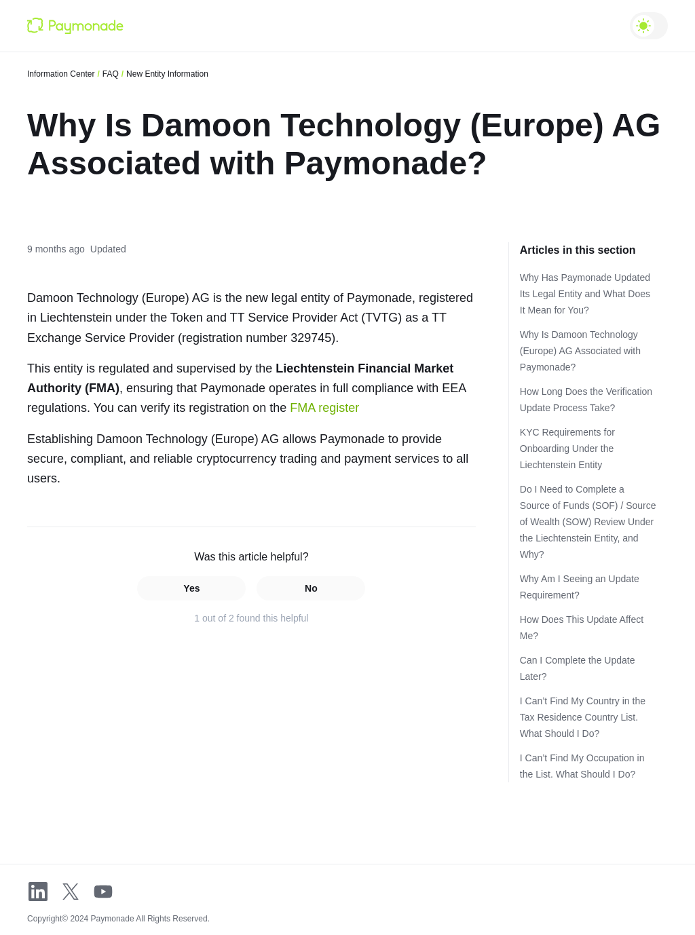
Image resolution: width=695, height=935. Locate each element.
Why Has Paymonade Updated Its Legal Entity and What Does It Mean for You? (585, 294)
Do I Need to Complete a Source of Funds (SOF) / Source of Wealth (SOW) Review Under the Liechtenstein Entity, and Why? (588, 522)
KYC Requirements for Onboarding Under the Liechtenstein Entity (567, 448)
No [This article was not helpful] (311, 588)
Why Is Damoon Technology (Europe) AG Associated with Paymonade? (580, 351)
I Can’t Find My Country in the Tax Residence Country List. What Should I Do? (582, 717)
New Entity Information (167, 74)
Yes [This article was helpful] (191, 588)
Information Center (60, 74)
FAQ (110, 74)
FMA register (324, 408)
